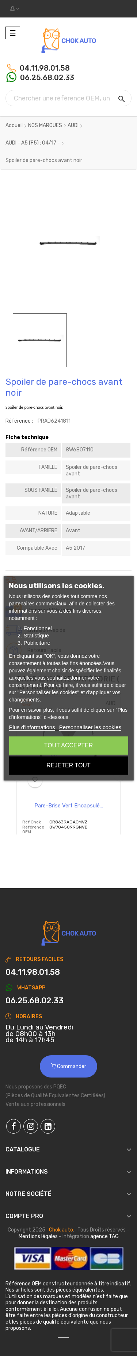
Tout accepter (68, 745)
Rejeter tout (68, 765)
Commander (68, 1066)
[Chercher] (68, 98)
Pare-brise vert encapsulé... (68, 805)
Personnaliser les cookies (90, 727)
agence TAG (104, 1236)
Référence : (19, 421)
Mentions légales (38, 1236)
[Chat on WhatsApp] (68, 1000)
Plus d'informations (32, 727)
